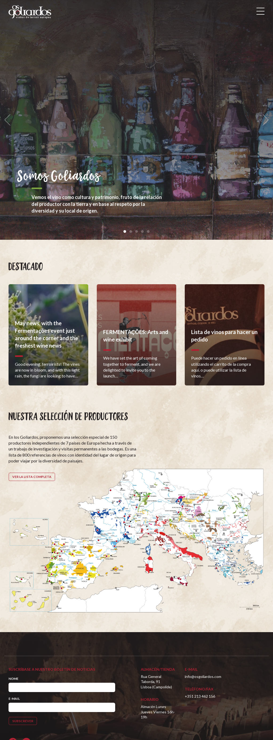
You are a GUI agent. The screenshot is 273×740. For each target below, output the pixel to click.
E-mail (14, 699)
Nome (13, 679)
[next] (264, 120)
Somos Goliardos (58, 177)
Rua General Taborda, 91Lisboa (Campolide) (156, 681)
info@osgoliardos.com (203, 676)
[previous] (9, 120)
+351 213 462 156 (200, 696)
